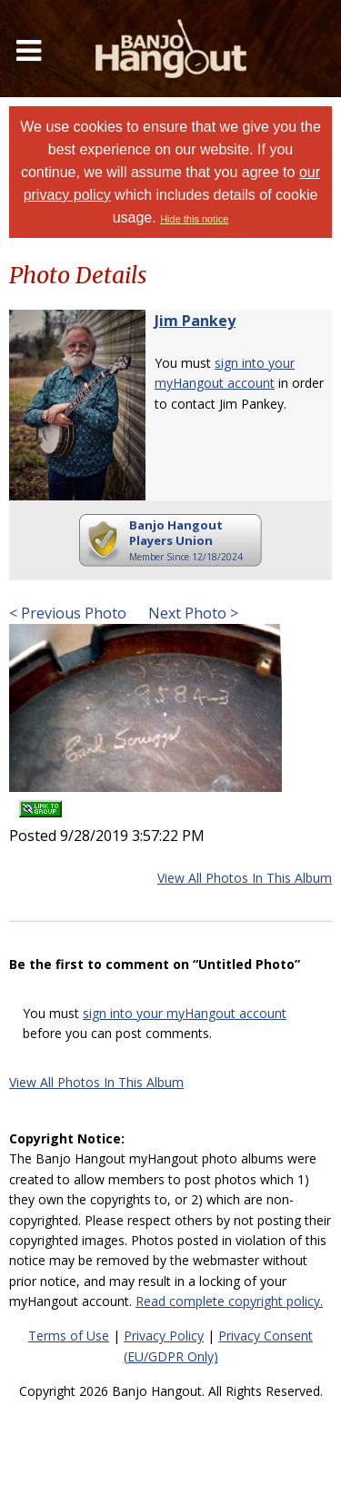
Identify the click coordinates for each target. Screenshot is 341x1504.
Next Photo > (191, 613)
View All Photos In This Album (244, 877)
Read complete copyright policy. (229, 1301)
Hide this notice (194, 218)
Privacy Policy (164, 1335)
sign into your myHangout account (184, 1013)
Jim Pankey (195, 321)
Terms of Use (68, 1335)
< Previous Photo (67, 613)
